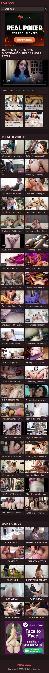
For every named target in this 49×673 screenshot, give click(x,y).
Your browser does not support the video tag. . (24, 73)
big (33, 90)
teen (5, 90)
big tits (26, 90)
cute (18, 90)
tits (11, 90)
